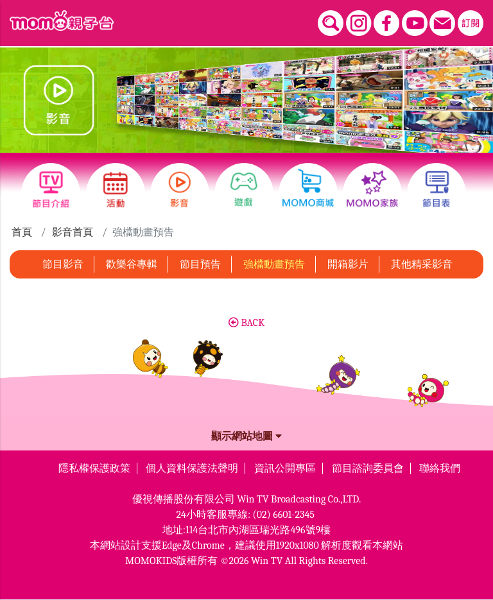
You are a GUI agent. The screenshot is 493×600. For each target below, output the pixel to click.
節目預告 (200, 264)
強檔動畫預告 (274, 264)
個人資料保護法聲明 (192, 468)
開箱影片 (347, 264)
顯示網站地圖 (246, 436)
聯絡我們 (439, 468)
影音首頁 (72, 232)
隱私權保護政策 (94, 468)
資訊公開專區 (285, 468)
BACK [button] (246, 323)
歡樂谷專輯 (131, 264)
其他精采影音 (422, 264)
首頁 (22, 232)
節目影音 (62, 264)
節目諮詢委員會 (368, 468)
